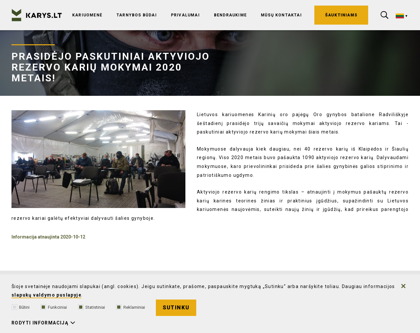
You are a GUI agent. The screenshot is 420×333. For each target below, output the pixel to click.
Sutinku (176, 307)
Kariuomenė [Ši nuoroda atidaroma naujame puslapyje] (87, 15)
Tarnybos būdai (136, 15)
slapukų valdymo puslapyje (46, 295)
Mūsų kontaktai (281, 15)
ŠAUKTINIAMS (341, 15)
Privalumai (185, 15)
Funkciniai (54, 307)
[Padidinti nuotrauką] (98, 159)
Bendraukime (230, 15)
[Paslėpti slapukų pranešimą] (404, 286)
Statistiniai (91, 307)
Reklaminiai (130, 307)
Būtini (21, 307)
